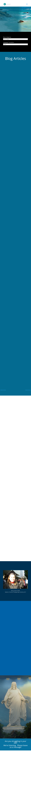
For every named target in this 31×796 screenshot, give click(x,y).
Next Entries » (28, 390)
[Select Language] (15, 44)
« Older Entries (3, 390)
